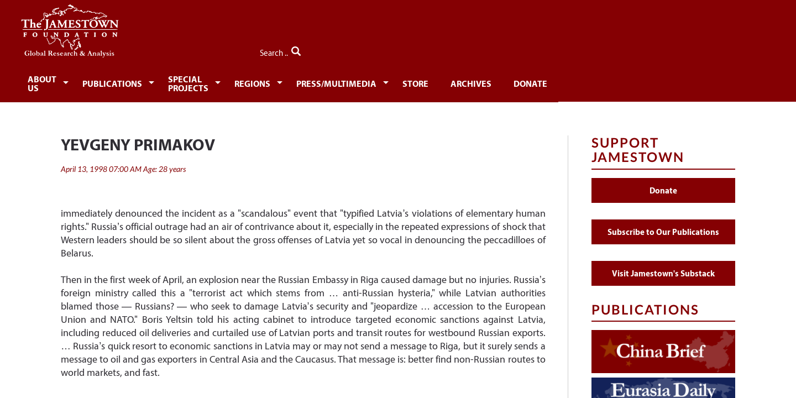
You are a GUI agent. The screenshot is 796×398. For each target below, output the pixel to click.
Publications (177, 81)
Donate (666, 81)
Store (542, 81)
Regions (367, 81)
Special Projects (278, 81)
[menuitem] (97, 81)
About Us (95, 81)
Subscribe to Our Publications (663, 226)
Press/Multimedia (457, 81)
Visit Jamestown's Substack (663, 267)
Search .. (711, 50)
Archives (602, 81)
